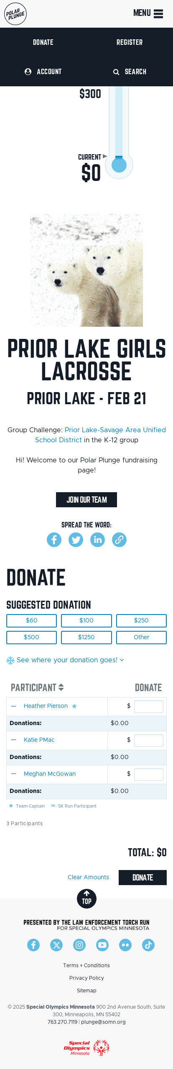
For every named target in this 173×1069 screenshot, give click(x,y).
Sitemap (87, 990)
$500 (31, 637)
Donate (43, 42)
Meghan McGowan (50, 774)
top (87, 897)
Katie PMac (39, 740)
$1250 (86, 637)
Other (141, 637)
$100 (86, 621)
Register (130, 42)
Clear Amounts (88, 878)
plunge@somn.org (103, 1022)
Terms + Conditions (86, 965)
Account (43, 71)
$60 (32, 621)
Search (130, 71)
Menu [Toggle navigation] (149, 14)
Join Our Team (86, 499)
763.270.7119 (62, 1022)
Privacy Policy (86, 978)
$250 (141, 621)
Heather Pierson (46, 706)
